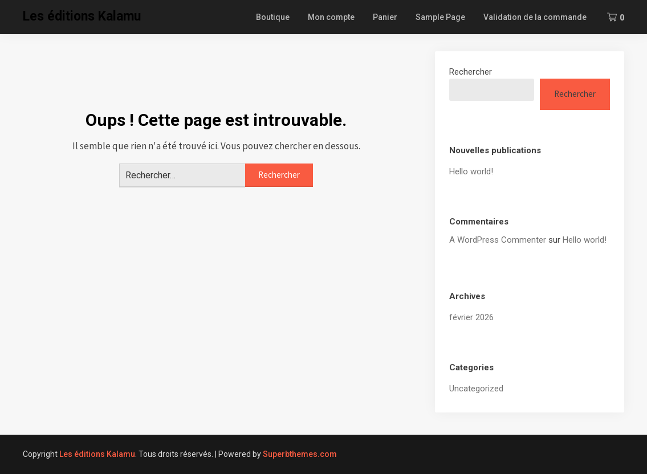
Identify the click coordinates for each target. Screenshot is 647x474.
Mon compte (331, 17)
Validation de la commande (535, 17)
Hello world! (471, 171)
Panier (385, 17)
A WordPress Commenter (497, 240)
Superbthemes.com (300, 454)
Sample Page (440, 17)
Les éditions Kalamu (82, 16)
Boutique (273, 17)
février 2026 (471, 317)
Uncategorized (476, 388)
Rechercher (470, 72)
